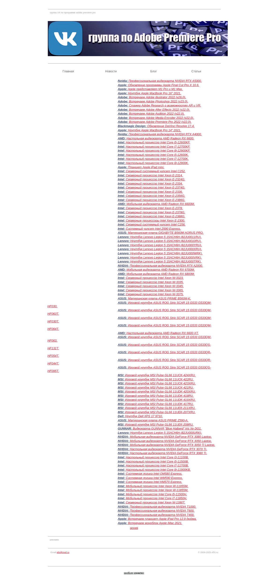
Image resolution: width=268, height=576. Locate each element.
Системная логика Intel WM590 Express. (154, 478)
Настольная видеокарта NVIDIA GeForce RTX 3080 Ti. (168, 453)
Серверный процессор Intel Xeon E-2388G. (155, 216)
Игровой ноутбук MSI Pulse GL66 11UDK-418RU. (159, 395)
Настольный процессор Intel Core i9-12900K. (157, 163)
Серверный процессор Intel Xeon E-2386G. (155, 200)
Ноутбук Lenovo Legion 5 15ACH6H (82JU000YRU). (166, 245)
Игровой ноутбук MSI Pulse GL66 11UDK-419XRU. (160, 399)
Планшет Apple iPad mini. (146, 167)
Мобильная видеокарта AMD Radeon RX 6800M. (161, 274)
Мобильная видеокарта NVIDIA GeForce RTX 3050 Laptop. (171, 441)
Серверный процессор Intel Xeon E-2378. (154, 208)
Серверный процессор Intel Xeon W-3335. (155, 282)
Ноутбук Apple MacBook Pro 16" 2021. (154, 93)
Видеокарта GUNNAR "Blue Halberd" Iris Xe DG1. (167, 428)
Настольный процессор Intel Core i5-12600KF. (158, 142)
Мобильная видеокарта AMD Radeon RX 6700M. (161, 269)
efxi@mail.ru (63, 552)
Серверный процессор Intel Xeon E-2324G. (155, 179)
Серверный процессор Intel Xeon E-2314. (154, 175)
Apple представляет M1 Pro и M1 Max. (155, 89)
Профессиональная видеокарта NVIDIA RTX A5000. (165, 81)
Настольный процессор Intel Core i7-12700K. (157, 158)
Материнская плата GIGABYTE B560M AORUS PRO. (166, 232)
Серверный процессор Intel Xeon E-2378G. (155, 212)
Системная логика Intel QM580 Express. (154, 473)
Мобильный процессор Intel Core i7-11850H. (156, 498)
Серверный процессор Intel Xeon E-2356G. (155, 195)
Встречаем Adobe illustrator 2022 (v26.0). (157, 97)
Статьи (196, 71)
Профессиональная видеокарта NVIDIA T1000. (163, 506)
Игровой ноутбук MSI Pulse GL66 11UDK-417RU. (159, 404)
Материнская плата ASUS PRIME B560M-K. (159, 298)
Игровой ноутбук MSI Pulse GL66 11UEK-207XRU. (160, 412)
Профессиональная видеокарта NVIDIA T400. (162, 515)
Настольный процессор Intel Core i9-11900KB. (158, 469)
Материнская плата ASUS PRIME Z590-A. (158, 420)
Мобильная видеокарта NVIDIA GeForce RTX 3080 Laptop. (171, 436)
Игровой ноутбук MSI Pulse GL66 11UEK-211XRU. (160, 408)
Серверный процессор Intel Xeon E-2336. (154, 191)
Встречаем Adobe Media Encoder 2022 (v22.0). (161, 118)
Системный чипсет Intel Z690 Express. (153, 228)
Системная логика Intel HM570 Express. (154, 482)
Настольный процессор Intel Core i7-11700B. (157, 465)
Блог (153, 71)
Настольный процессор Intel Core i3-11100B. (157, 457)
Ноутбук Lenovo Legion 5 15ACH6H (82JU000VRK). (166, 257)
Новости (111, 71)
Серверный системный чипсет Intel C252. (156, 171)
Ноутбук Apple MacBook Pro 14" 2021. (154, 130)
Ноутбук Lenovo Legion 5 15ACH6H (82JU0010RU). (165, 241)
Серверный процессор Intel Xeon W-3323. (155, 278)
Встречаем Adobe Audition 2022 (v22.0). (156, 113)
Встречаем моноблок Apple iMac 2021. (155, 523)
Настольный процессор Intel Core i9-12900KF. (158, 150)
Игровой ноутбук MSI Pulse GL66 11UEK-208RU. (159, 424)
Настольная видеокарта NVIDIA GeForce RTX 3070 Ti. (168, 449)
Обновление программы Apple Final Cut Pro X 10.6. (163, 85)
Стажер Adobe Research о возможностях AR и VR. (165, 105)
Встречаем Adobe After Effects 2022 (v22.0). (159, 109)
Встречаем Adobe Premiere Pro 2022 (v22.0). (160, 122)
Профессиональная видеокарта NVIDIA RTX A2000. (166, 265)
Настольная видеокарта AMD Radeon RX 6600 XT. (163, 333)
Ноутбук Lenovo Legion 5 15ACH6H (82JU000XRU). (166, 249)
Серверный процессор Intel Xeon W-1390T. (155, 502)
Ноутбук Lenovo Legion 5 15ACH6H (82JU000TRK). (165, 261)
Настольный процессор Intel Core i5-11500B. (157, 461)
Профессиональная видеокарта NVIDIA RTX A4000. (165, 134)
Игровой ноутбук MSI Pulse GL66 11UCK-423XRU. (160, 383)
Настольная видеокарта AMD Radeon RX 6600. (160, 138)
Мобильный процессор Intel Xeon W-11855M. (157, 490)
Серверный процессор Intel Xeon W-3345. (155, 286)
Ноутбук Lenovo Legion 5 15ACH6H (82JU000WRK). (166, 253)
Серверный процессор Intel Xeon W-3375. (155, 294)
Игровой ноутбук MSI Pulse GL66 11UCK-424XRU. (160, 375)
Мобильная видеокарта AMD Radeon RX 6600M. (161, 204)
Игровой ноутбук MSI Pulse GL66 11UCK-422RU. (159, 379)
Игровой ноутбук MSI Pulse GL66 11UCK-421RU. (159, 387)
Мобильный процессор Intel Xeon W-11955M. (157, 486)
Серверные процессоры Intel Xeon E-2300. (155, 220)
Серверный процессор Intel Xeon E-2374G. (155, 187)
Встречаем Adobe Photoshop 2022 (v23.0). (158, 101)
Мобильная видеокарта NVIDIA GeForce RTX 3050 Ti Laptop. (172, 445)
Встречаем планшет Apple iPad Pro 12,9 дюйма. (162, 519)
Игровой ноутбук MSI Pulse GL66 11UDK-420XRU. (160, 391)
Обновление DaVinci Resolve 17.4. (170, 126)
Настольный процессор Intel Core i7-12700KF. (158, 146)
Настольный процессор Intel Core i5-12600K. (157, 155)
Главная (68, 71)
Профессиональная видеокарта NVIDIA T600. (162, 510)
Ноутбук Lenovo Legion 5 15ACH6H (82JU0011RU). (165, 237)
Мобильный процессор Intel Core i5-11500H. (156, 494)
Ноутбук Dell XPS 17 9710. (144, 416)
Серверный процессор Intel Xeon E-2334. (154, 183)
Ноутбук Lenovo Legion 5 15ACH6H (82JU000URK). (166, 432)
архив (134, 528)
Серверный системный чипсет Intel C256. (156, 224)
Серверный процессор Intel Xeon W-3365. (155, 290)
